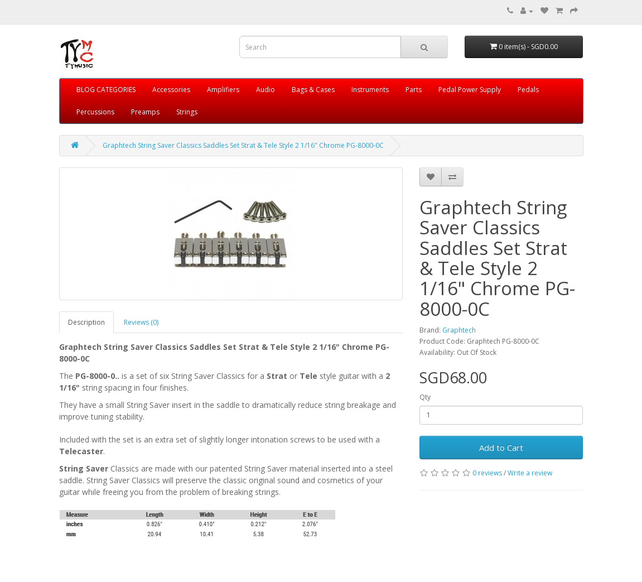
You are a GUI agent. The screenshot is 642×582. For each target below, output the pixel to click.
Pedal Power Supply (469, 89)
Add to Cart (501, 447)
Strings (186, 112)
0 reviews (487, 473)
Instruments (370, 89)
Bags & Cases (313, 89)
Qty (425, 397)
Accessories (171, 89)
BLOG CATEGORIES (106, 89)
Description (86, 322)
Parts (414, 89)
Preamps (145, 112)
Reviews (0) (141, 322)
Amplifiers (223, 89)
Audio (265, 89)
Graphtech (459, 330)
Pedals (528, 89)
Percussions (95, 112)
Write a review (530, 473)
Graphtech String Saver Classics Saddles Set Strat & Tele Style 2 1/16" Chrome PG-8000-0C (243, 145)
